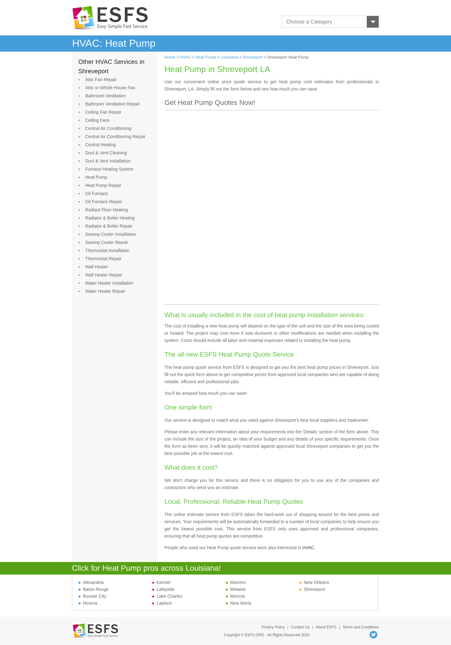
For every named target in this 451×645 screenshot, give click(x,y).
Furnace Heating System (109, 169)
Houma (88, 603)
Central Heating (100, 144)
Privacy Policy (273, 627)
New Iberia (238, 603)
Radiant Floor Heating (106, 209)
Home (169, 57)
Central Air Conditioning (108, 128)
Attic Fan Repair (101, 79)
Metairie (236, 589)
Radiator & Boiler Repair (108, 226)
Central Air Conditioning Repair (115, 136)
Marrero (236, 582)
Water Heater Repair (105, 291)
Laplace (162, 603)
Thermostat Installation (107, 250)
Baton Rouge (94, 589)
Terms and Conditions (361, 627)
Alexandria (91, 582)
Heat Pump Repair (103, 185)
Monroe (235, 596)
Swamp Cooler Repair (106, 242)
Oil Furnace (96, 193)
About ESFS (326, 627)
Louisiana (229, 57)
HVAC (185, 57)
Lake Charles (167, 596)
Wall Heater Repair (103, 274)
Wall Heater (96, 266)
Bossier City (92, 596)
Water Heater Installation (109, 283)
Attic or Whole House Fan (110, 87)
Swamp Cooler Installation (110, 234)
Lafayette (163, 589)
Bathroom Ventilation (105, 95)
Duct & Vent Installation (108, 160)
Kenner (161, 582)
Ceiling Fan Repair (103, 112)
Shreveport (253, 57)
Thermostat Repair (103, 258)
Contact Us (300, 627)
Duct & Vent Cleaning (106, 152)
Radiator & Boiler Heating (110, 217)
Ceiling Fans (97, 120)
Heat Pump (96, 177)
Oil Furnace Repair (103, 201)
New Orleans (314, 582)
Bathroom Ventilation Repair (112, 103)
